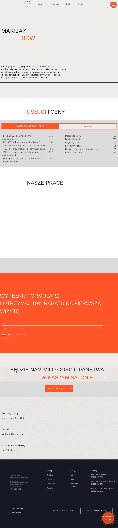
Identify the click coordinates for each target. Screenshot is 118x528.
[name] (52, 322)
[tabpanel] (59, 150)
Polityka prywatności (16, 508)
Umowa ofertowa (15, 512)
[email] (52, 329)
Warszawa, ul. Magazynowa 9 (59, 388)
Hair (71, 475)
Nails (72, 479)
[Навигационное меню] (113, 5)
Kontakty (81, 4)
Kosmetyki (55, 4)
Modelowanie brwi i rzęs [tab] (30, 126)
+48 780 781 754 (9, 450)
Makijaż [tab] (88, 126)
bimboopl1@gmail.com (12, 434)
